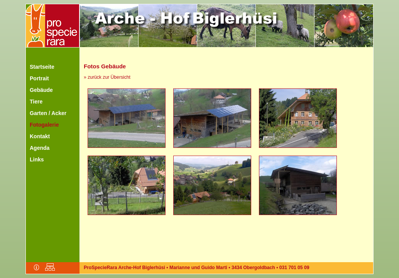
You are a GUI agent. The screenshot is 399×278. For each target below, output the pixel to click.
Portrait (39, 78)
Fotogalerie (44, 125)
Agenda (39, 148)
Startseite (42, 67)
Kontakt (40, 136)
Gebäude (41, 90)
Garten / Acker (48, 113)
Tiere (36, 101)
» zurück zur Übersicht (107, 77)
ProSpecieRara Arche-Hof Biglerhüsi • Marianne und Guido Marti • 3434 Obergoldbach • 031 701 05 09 (196, 267)
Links (37, 159)
